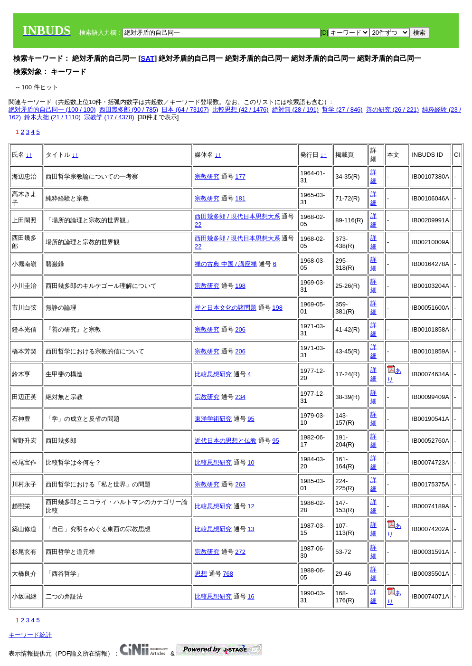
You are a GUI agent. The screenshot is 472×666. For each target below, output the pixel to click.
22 (198, 224)
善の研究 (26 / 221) (392, 109)
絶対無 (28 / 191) (295, 109)
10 (250, 462)
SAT (147, 58)
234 (240, 396)
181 (240, 198)
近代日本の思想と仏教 (225, 440)
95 (250, 418)
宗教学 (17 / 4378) (109, 117)
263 (240, 484)
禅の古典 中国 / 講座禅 (226, 263)
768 (228, 573)
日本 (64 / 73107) (185, 109)
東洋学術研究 (213, 418)
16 (250, 596)
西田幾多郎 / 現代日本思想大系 (237, 216)
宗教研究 (207, 176)
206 (240, 329)
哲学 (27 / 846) (342, 109)
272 (240, 551)
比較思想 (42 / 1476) (240, 109)
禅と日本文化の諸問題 (225, 307)
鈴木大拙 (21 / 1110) (52, 117)
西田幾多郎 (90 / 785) (128, 109)
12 (250, 506)
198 (240, 285)
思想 (201, 573)
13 (250, 529)
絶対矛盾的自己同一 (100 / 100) (52, 109)
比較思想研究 (213, 374)
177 (240, 176)
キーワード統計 (30, 634)
